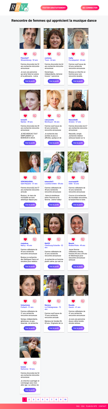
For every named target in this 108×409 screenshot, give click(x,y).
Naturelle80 (73, 120)
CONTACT (102, 406)
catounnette (49, 120)
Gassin (71, 307)
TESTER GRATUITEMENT (54, 7)
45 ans (29, 245)
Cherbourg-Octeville (52, 245)
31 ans (30, 307)
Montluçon (49, 122)
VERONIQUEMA (27, 182)
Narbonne (24, 369)
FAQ (77, 406)
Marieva (48, 305)
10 (65, 400)
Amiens (71, 122)
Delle (70, 184)
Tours (47, 60)
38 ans (60, 184)
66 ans (56, 122)
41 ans (77, 307)
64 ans (53, 60)
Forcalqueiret (74, 60)
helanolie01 (49, 182)
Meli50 (47, 243)
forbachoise (25, 305)
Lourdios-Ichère (51, 184)
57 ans (34, 184)
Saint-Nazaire (26, 184)
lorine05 (24, 120)
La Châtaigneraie (51, 307)
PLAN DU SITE (91, 406)
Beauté (71, 243)
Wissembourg (26, 60)
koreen (23, 367)
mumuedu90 (73, 182)
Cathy (71, 58)
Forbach (24, 307)
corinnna (48, 58)
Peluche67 (25, 58)
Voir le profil (30, 81)
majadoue (24, 243)
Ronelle (71, 305)
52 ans (35, 60)
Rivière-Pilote (74, 245)
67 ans (78, 122)
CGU (83, 406)
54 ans (32, 369)
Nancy (23, 245)
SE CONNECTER (90, 7)
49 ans (30, 122)
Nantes (23, 122)
